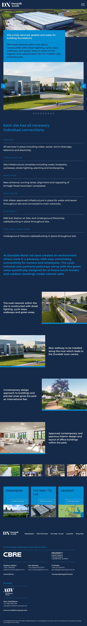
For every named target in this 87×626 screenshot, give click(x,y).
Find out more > (19, 501)
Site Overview (42, 534)
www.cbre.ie (8, 574)
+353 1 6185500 (9, 567)
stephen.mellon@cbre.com (14, 570)
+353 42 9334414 (58, 567)
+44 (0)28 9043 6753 (36, 567)
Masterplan (29, 534)
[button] (3, 86)
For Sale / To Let (57, 534)
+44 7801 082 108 (10, 604)
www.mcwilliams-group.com (15, 610)
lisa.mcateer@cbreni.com (38, 570)
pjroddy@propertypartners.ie (63, 570)
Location (69, 534)
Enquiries (80, 534)
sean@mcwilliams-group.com (15, 606)
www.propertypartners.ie (62, 574)
